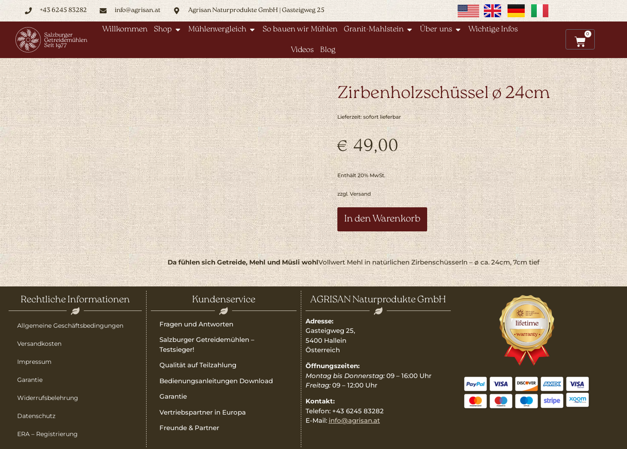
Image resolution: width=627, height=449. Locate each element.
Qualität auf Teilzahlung (197, 365)
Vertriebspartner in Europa (202, 412)
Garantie (30, 380)
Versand (360, 194)
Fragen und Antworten (196, 324)
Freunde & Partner (189, 428)
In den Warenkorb (382, 219)
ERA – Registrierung (47, 434)
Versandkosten (39, 344)
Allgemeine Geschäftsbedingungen (70, 325)
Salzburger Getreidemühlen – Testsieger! (206, 344)
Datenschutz (36, 416)
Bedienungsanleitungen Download (216, 381)
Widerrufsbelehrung (47, 398)
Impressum (34, 362)
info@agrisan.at (354, 420)
